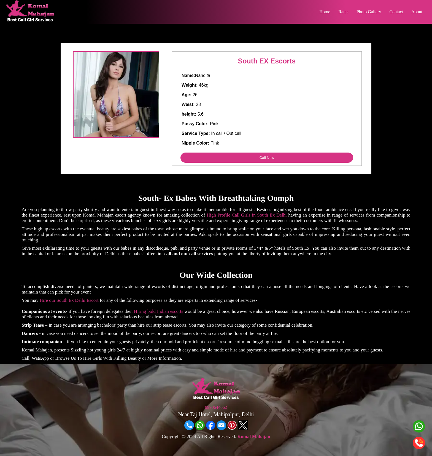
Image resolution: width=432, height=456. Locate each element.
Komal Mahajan (253, 436)
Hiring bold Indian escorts (158, 311)
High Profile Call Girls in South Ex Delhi (247, 215)
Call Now (267, 158)
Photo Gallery (369, 11)
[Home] (30, 19)
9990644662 (216, 407)
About (416, 11)
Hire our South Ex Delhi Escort (69, 300)
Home (324, 11)
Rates (343, 11)
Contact (396, 11)
